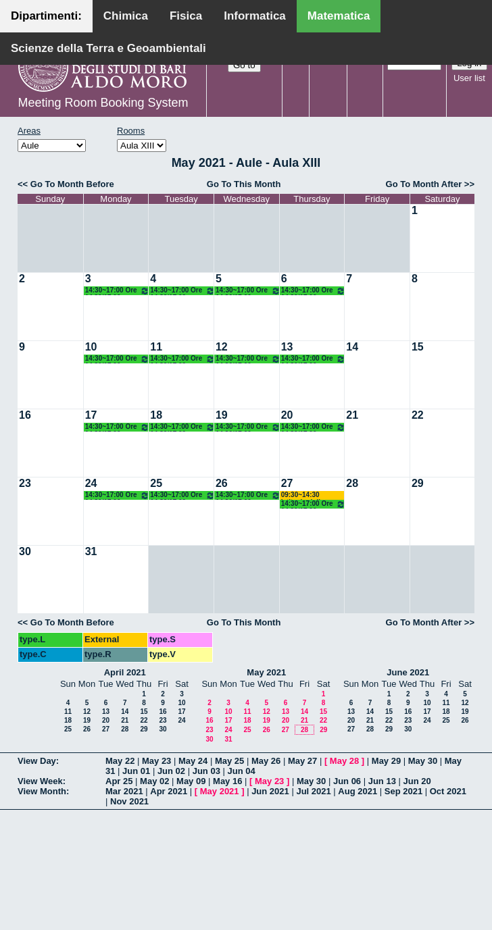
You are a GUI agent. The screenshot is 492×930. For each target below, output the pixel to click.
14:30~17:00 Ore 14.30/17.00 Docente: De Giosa (117, 290)
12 (222, 347)
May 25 (229, 761)
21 (352, 415)
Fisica (186, 15)
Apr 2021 (168, 791)
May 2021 (266, 672)
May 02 (154, 781)
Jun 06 (347, 781)
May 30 (422, 761)
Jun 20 (417, 781)
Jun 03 (206, 771)
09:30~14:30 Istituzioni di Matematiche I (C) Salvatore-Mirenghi (311, 495)
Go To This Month (244, 184)
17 (91, 415)
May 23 (156, 761)
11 (156, 347)
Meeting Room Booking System (103, 102)
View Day (37, 761)
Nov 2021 (129, 801)
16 (25, 415)
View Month (42, 791)
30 (25, 551)
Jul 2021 (313, 791)
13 (287, 347)
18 (156, 415)
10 (91, 347)
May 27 (302, 761)
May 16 (227, 781)
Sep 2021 (403, 791)
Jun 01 (136, 771)
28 (352, 483)
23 (25, 483)
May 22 (119, 761)
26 (222, 483)
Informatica (255, 15)
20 (287, 415)
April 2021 (125, 672)
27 (287, 483)
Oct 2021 (448, 791)
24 (91, 483)
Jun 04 (241, 771)
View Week (40, 781)
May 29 (386, 761)
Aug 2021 (357, 791)
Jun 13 (382, 781)
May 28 (344, 761)
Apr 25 (118, 781)
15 (418, 347)
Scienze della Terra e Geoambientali (108, 48)
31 (91, 551)
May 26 (265, 761)
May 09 (190, 781)
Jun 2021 (270, 791)
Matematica (339, 15)
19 (222, 415)
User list (469, 78)
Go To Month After (424, 184)
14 (352, 347)
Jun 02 (171, 771)
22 (418, 415)
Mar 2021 (124, 791)
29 (418, 483)
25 (156, 483)
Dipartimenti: (46, 15)
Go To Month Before (72, 184)
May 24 (192, 761)
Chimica (125, 15)
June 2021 (408, 672)
